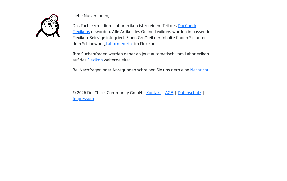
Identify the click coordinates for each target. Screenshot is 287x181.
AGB (169, 92)
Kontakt (153, 92)
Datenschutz (189, 92)
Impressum (83, 98)
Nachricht (199, 70)
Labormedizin (119, 44)
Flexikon (95, 60)
